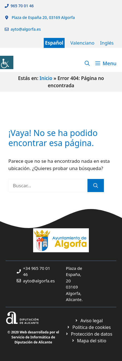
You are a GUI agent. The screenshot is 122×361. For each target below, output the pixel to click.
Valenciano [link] (82, 43)
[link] (6, 62)
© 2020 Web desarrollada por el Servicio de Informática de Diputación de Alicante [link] (33, 337)
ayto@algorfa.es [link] (27, 29)
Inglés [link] (107, 43)
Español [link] (54, 43)
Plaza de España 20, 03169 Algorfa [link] (43, 17)
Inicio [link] (46, 78)
